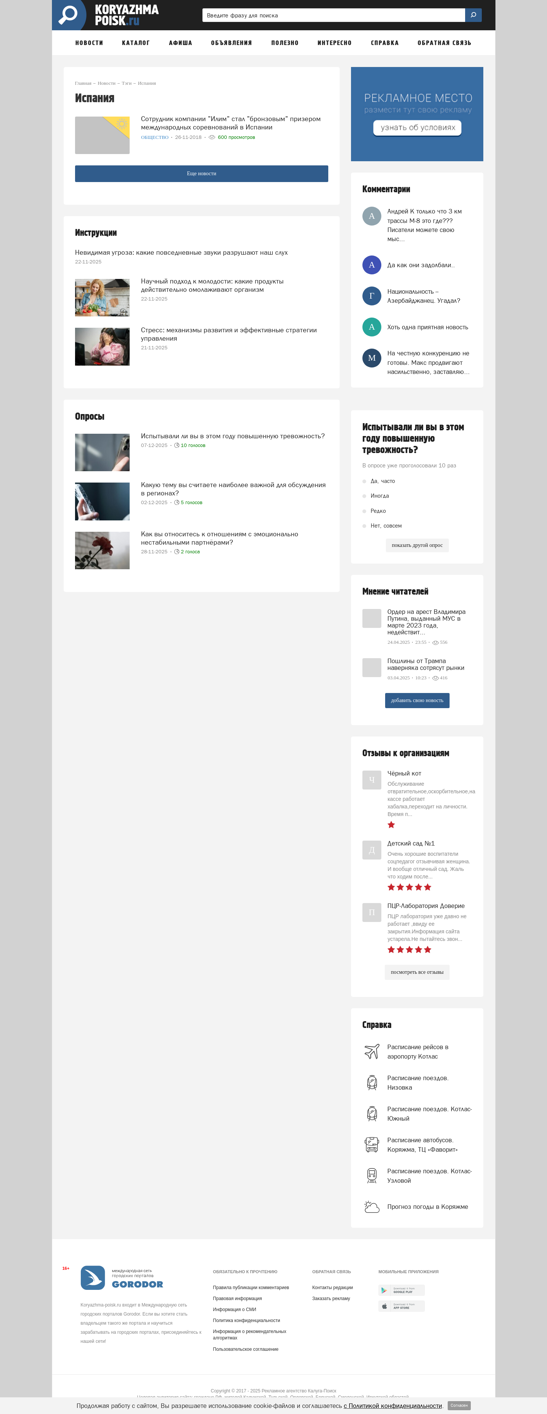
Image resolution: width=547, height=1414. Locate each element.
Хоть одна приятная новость (427, 327)
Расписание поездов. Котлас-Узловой (429, 1175)
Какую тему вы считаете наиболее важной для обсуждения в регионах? (233, 489)
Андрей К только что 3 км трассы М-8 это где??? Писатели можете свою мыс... (424, 225)
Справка (377, 1025)
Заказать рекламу (331, 1298)
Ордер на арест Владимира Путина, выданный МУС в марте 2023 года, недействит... (426, 621)
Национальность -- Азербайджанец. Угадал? (423, 296)
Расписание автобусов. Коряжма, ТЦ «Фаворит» (422, 1144)
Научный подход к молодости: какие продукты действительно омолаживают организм (212, 285)
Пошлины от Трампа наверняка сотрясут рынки (425, 664)
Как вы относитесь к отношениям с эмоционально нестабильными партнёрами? (219, 538)
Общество (155, 137)
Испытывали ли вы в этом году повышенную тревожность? (233, 436)
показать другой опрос (417, 545)
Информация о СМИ (234, 1309)
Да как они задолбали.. (421, 265)
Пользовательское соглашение (246, 1349)
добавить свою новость (417, 700)
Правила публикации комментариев (251, 1287)
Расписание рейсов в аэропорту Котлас (417, 1051)
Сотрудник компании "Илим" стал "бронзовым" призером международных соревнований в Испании (231, 123)
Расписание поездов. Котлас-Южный (429, 1113)
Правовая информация (237, 1298)
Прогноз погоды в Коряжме (427, 1206)
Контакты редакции (332, 1287)
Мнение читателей (395, 591)
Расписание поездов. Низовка (418, 1082)
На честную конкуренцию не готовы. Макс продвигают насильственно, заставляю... (428, 362)
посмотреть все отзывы (417, 972)
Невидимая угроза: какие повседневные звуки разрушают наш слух (181, 252)
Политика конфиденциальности (246, 1320)
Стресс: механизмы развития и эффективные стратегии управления (229, 334)
